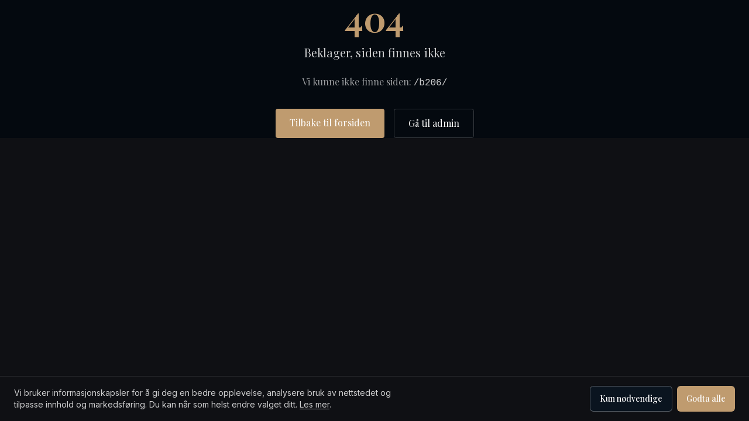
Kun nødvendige (631, 398)
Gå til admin (433, 123)
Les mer (314, 404)
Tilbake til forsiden (330, 122)
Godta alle (706, 398)
